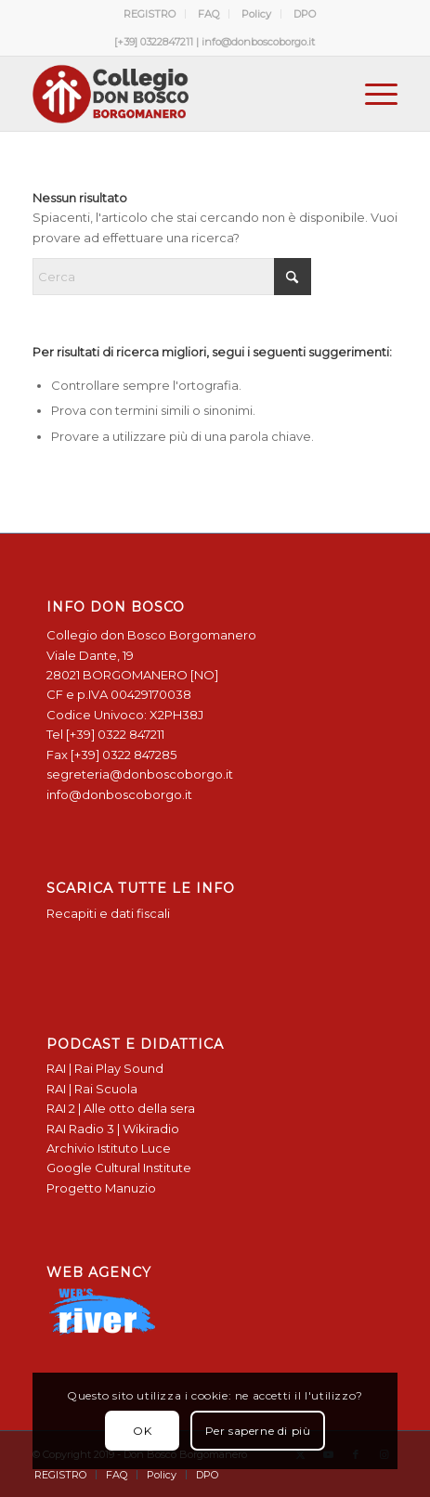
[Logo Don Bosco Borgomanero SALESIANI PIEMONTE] (179, 94)
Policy (256, 13)
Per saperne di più (258, 1431)
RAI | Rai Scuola (91, 1088)
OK (142, 1431)
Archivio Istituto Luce (108, 1148)
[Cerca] (172, 276)
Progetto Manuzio (101, 1188)
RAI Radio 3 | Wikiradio (112, 1128)
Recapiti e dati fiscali (108, 913)
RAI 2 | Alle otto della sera (120, 1108)
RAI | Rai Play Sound (104, 1068)
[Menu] (371, 94)
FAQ (208, 13)
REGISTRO (150, 13)
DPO (304, 13)
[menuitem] (150, 14)
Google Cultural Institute (118, 1167)
